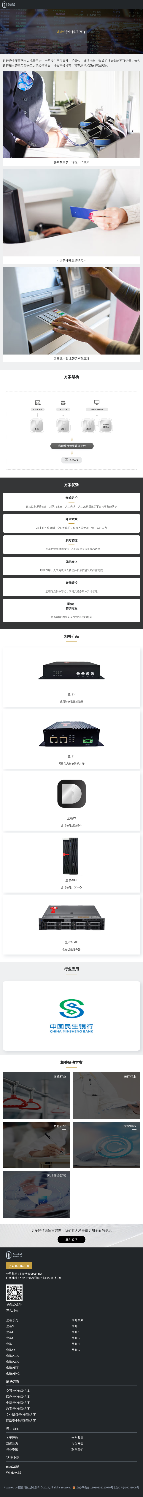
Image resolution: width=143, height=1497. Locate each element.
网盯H (76, 1344)
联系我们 (77, 1449)
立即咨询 (71, 1239)
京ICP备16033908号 (127, 1487)
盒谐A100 (12, 1355)
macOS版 (12, 1466)
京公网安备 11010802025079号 (95, 1487)
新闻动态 (12, 1443)
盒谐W (10, 1349)
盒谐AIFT (12, 1367)
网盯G (76, 1349)
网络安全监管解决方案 (21, 1420)
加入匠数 (77, 1443)
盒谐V (10, 1326)
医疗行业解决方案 (18, 1396)
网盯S (76, 1326)
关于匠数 (12, 1437)
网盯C (76, 1338)
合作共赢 (77, 1437)
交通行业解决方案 (18, 1390)
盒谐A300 (12, 1361)
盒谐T (10, 1344)
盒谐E (10, 1332)
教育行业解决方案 (18, 1408)
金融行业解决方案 (18, 1402)
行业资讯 (12, 1449)
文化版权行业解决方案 (21, 1414)
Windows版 (13, 1472)
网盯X (76, 1332)
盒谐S (10, 1338)
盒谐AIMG (13, 1373)
